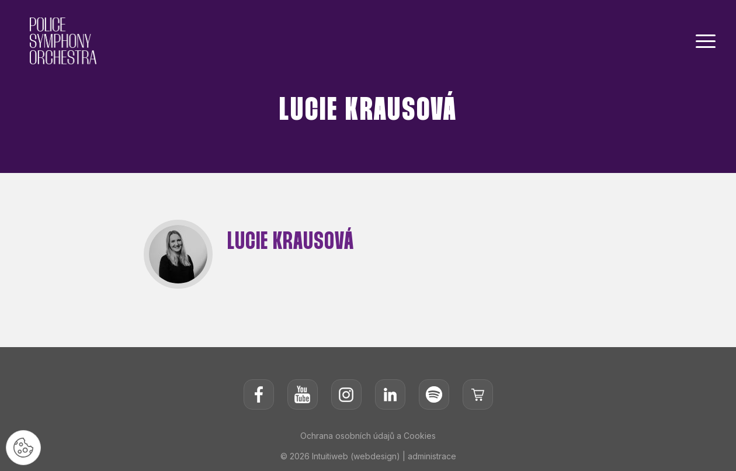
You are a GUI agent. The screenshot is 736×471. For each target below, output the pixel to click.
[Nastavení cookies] (23, 447)
